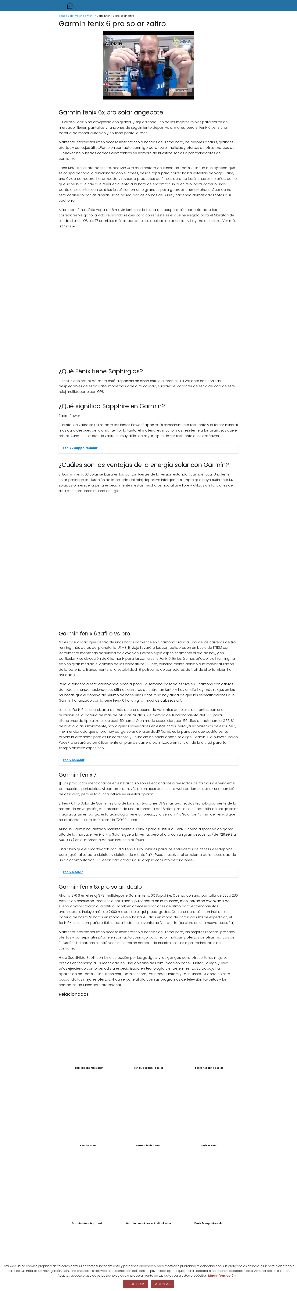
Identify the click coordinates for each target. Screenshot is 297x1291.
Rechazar (135, 1284)
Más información (222, 1275)
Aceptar (162, 1284)
